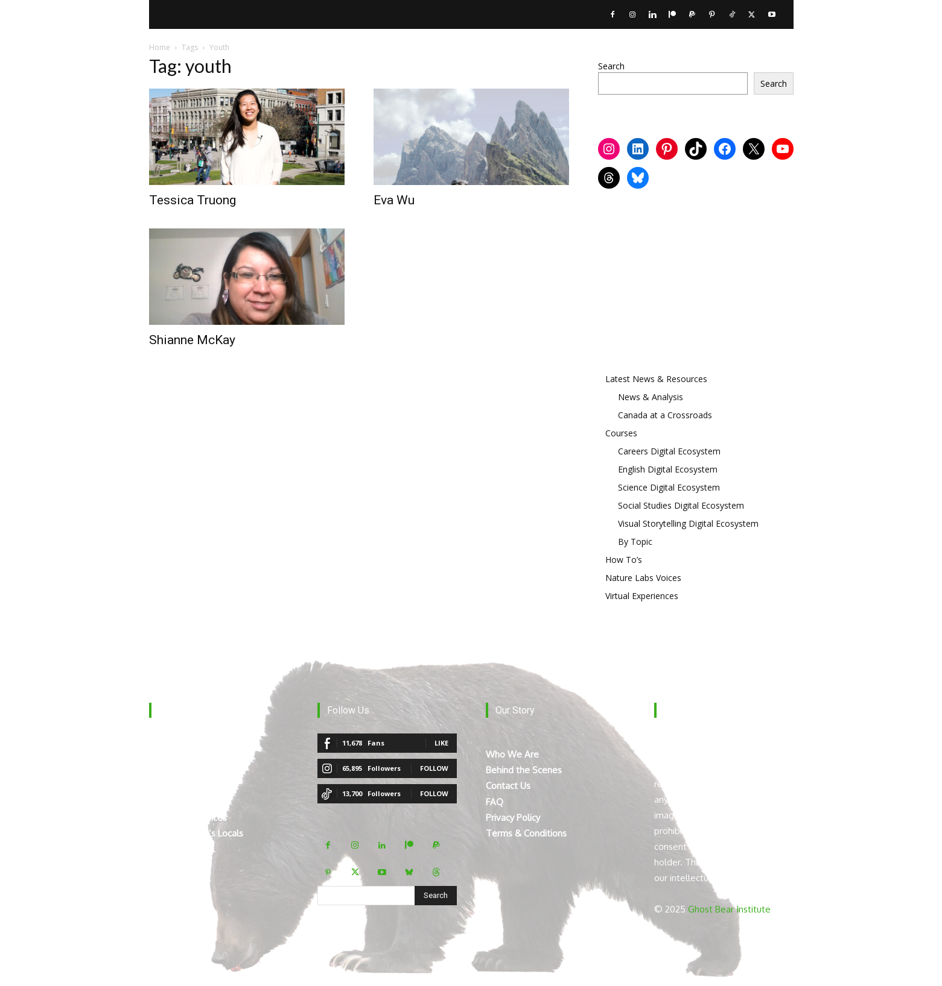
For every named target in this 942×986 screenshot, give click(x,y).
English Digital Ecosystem (668, 469)
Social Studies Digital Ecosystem (681, 505)
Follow (434, 768)
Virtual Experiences (641, 595)
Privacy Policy (513, 817)
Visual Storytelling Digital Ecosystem (688, 523)
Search (611, 66)
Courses (621, 433)
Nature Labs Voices (643, 577)
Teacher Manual (182, 849)
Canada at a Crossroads (665, 415)
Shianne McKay (192, 340)
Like (441, 742)
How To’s (623, 559)
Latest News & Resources (656, 379)
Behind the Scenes (524, 770)
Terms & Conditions (526, 833)
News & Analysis (650, 397)
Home (159, 47)
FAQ (494, 802)
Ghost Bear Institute (729, 909)
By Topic (635, 541)
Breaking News (179, 770)
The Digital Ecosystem (195, 754)
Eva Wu (394, 200)
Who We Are (512, 754)
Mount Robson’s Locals (196, 833)
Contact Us (508, 785)
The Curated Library (189, 802)
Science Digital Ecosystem (669, 487)
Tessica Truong (192, 200)
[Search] (436, 895)
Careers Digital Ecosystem (669, 451)
